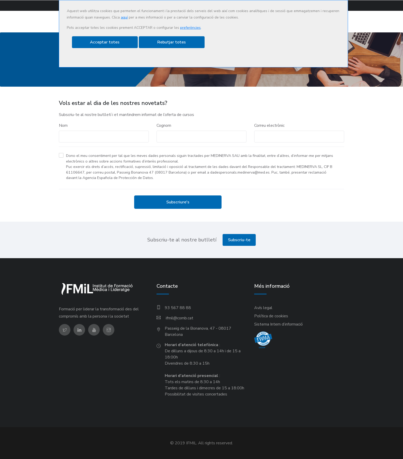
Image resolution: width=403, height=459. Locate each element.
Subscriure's (177, 202)
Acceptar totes (105, 42)
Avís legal (263, 307)
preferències (190, 27)
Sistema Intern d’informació (278, 324)
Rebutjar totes (171, 42)
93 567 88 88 (178, 307)
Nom (63, 125)
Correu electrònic (269, 125)
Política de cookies (271, 316)
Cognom (164, 125)
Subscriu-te (239, 239)
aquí (124, 17)
